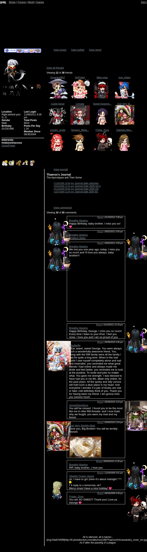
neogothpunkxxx (78, 405)
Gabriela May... (124, 130)
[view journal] (61, 169)
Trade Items (31, 50)
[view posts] (60, 49)
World (31, 2)
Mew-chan (102, 77)
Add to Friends (19, 50)
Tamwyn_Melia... (80, 130)
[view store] (95, 49)
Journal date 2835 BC (76, 191)
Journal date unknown (76, 183)
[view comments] (63, 207)
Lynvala (80, 103)
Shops (12, 2)
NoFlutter (80, 77)
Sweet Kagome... (102, 103)
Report (100, 217)
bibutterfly (74, 345)
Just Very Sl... (124, 103)
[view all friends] (55, 67)
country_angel (57, 130)
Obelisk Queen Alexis (81, 476)
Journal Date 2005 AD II (77, 186)
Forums (22, 2)
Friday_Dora (102, 130)
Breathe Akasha (78, 220)
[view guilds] (77, 49)
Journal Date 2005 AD (76, 189)
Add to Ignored (37, 50)
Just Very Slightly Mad (82, 425)
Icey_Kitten (124, 77)
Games (40, 2)
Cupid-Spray (58, 103)
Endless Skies (77, 237)
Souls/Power (8, 145)
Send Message (26, 50)
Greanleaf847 (57, 77)
